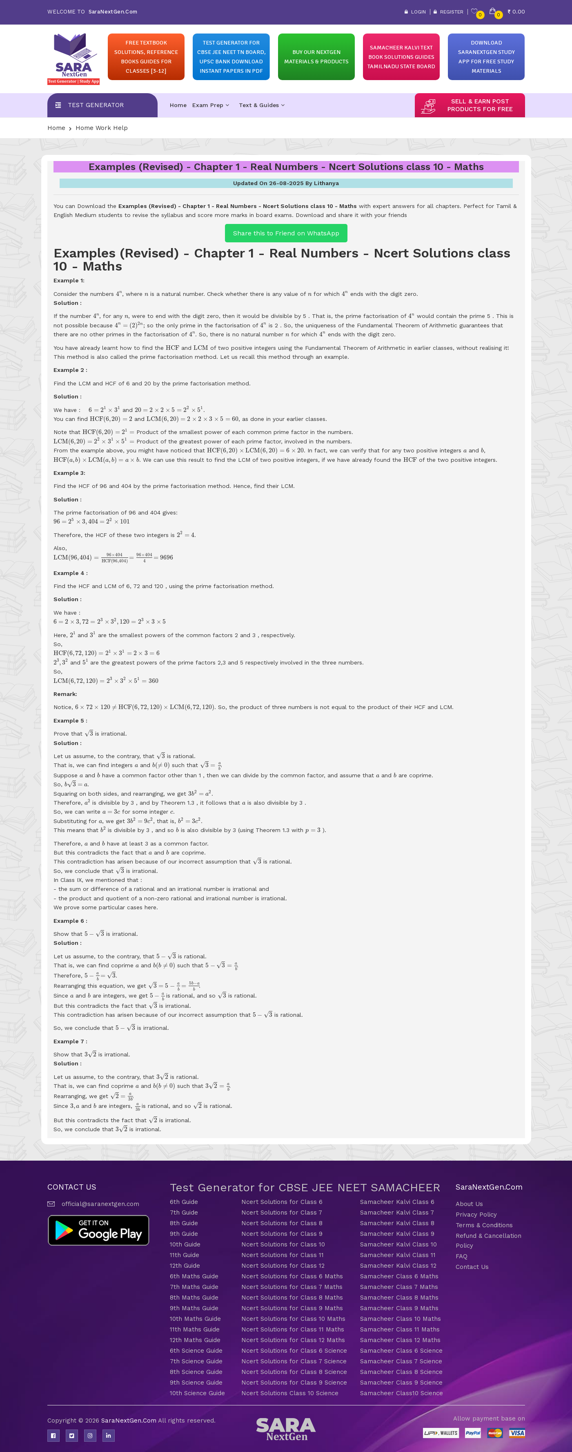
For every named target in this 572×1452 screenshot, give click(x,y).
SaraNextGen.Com (129, 1420)
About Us (469, 1204)
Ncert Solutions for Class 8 (282, 1223)
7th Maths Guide (194, 1287)
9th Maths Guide (194, 1308)
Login (415, 12)
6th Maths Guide (194, 1276)
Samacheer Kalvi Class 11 (398, 1255)
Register (448, 12)
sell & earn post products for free (480, 105)
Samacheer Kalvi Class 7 (397, 1212)
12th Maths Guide (195, 1340)
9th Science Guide (196, 1382)
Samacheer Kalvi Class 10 (398, 1244)
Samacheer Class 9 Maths (399, 1308)
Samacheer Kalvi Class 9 (397, 1233)
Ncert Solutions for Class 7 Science (294, 1361)
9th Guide (184, 1233)
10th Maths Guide (195, 1318)
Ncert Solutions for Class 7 (281, 1212)
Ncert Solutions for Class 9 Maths (292, 1308)
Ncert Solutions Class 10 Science (289, 1393)
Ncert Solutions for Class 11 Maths (292, 1329)
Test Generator (96, 105)
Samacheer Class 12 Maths (400, 1340)
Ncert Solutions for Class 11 (282, 1255)
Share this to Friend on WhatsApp (286, 233)
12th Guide (185, 1265)
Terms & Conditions (484, 1225)
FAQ (461, 1256)
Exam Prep (210, 105)
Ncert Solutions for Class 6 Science (294, 1350)
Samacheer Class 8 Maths (399, 1297)
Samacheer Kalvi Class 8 (397, 1223)
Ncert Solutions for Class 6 (282, 1202)
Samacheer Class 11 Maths (400, 1329)
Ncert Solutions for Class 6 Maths (292, 1276)
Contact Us (472, 1267)
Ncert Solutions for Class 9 (282, 1233)
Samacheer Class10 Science (401, 1393)
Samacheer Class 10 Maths (400, 1318)
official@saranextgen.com (100, 1204)
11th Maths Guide (195, 1329)
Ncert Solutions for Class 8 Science (294, 1372)
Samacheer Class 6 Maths (399, 1276)
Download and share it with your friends (351, 215)
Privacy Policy (476, 1214)
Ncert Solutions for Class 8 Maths (292, 1297)
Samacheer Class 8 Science (401, 1372)
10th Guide (185, 1244)
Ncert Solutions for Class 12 (283, 1265)
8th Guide (184, 1223)
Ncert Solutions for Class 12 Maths (293, 1340)
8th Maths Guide (194, 1297)
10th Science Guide (197, 1393)
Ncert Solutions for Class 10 (283, 1244)
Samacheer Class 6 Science (401, 1350)
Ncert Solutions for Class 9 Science (294, 1382)
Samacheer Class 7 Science (401, 1361)
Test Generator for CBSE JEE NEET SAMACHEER (305, 1187)
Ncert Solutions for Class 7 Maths (292, 1287)
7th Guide (184, 1212)
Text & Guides (262, 105)
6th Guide (184, 1202)
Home (178, 105)
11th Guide (184, 1255)
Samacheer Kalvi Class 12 (398, 1265)
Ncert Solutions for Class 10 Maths (293, 1318)
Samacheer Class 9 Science (401, 1382)
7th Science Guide (196, 1361)
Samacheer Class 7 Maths (399, 1287)
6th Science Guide (196, 1350)
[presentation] (119, 293)
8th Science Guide (196, 1372)
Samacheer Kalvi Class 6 (397, 1202)
